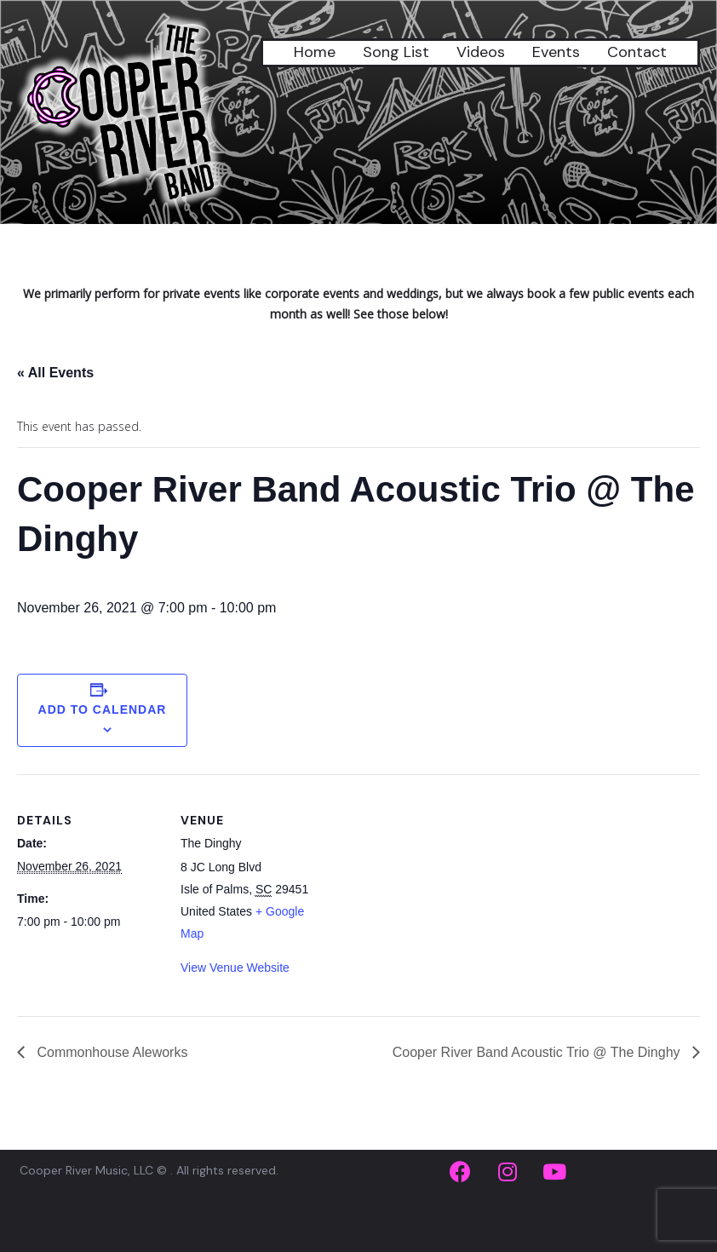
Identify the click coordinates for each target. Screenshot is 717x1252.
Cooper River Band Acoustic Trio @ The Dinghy (538, 1052)
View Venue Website (235, 967)
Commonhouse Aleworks (110, 1052)
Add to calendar (102, 709)
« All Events (55, 372)
